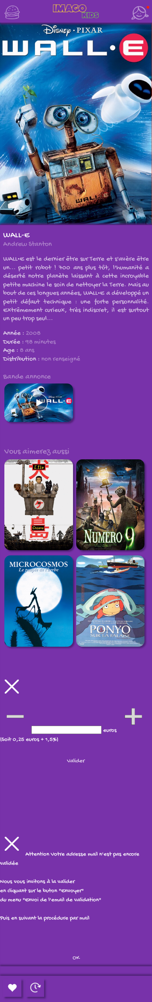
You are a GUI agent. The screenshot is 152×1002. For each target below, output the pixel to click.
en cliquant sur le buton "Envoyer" (42, 890)
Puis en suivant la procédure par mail (44, 918)
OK (76, 958)
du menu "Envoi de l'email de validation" (50, 900)
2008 (33, 333)
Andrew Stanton (27, 244)
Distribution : (22, 359)
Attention (38, 854)
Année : (14, 333)
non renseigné (60, 359)
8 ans (27, 351)
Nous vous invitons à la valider (37, 881)
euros (110, 730)
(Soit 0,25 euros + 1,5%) (29, 739)
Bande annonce (27, 377)
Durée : (14, 342)
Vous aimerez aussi (36, 452)
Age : (11, 351)
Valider (76, 761)
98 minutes (40, 342)
